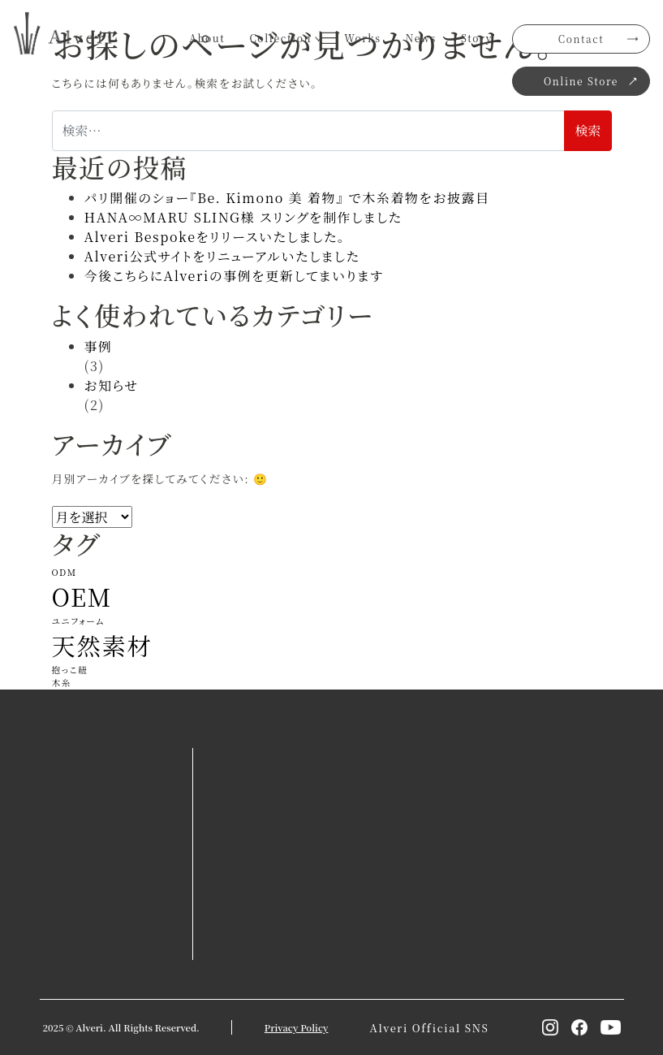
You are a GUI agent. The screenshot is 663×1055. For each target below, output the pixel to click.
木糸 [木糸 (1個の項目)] (62, 683)
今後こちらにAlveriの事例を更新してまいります (234, 275)
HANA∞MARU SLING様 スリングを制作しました (243, 217)
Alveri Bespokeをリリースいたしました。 (215, 236)
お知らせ (112, 385)
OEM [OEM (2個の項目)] (82, 596)
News (421, 38)
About (207, 38)
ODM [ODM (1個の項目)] (64, 572)
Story (477, 38)
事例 (98, 346)
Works (362, 38)
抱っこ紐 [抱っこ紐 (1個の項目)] (70, 670)
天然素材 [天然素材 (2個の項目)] (102, 645)
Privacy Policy (297, 1027)
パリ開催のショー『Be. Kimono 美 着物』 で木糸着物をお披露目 (287, 197)
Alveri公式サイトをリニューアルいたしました (222, 256)
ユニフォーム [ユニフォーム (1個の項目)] (78, 621)
